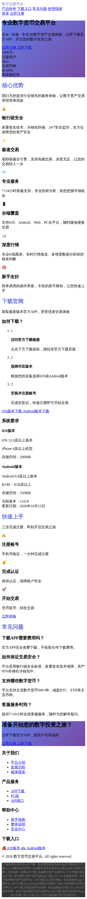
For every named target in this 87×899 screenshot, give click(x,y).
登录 (5, 13)
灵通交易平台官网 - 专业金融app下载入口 (49, 887)
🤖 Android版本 (33, 848)
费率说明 (18, 824)
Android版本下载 (36, 411)
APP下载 (18, 791)
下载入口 (24, 9)
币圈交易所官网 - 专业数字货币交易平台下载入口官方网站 (46, 868)
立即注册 (17, 13)
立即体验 (9, 616)
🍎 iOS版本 (11, 848)
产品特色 (9, 9)
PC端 (15, 796)
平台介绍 (18, 762)
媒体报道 (18, 772)
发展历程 (18, 767)
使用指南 (55, 9)
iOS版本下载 (12, 411)
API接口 (17, 801)
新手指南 (18, 820)
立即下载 (24, 47)
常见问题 (39, 9)
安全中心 (18, 829)
